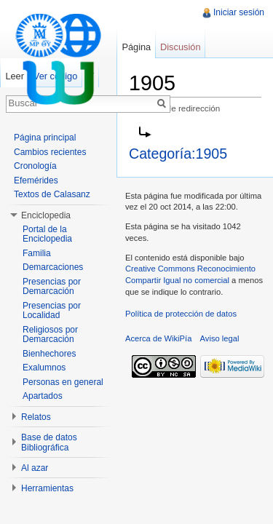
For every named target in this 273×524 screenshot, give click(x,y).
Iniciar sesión (238, 12)
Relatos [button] (36, 417)
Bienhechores (49, 354)
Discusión (180, 46)
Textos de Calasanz (52, 194)
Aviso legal (220, 338)
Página (136, 46)
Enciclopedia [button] (46, 215)
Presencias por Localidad (52, 311)
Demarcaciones (53, 267)
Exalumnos (44, 367)
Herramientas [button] (47, 488)
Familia (37, 253)
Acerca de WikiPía (158, 338)
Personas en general (63, 382)
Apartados (43, 396)
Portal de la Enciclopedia (47, 234)
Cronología (35, 166)
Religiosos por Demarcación (50, 335)
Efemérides (36, 180)
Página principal (45, 137)
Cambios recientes (50, 152)
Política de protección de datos (181, 313)
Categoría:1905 (178, 154)
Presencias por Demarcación (52, 287)
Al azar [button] (34, 468)
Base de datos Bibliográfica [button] (49, 442)
